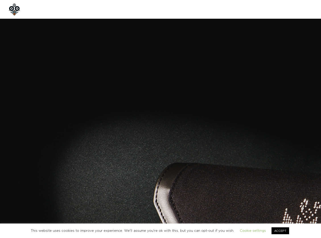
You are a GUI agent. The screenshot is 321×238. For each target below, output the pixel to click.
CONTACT (127, 9)
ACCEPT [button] (280, 230)
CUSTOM (102, 9)
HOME (38, 9)
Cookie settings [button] (253, 230)
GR (290, 9)
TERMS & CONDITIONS (254, 194)
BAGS (204, 154)
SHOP (79, 9)
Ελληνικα (306, 194)
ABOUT (59, 9)
